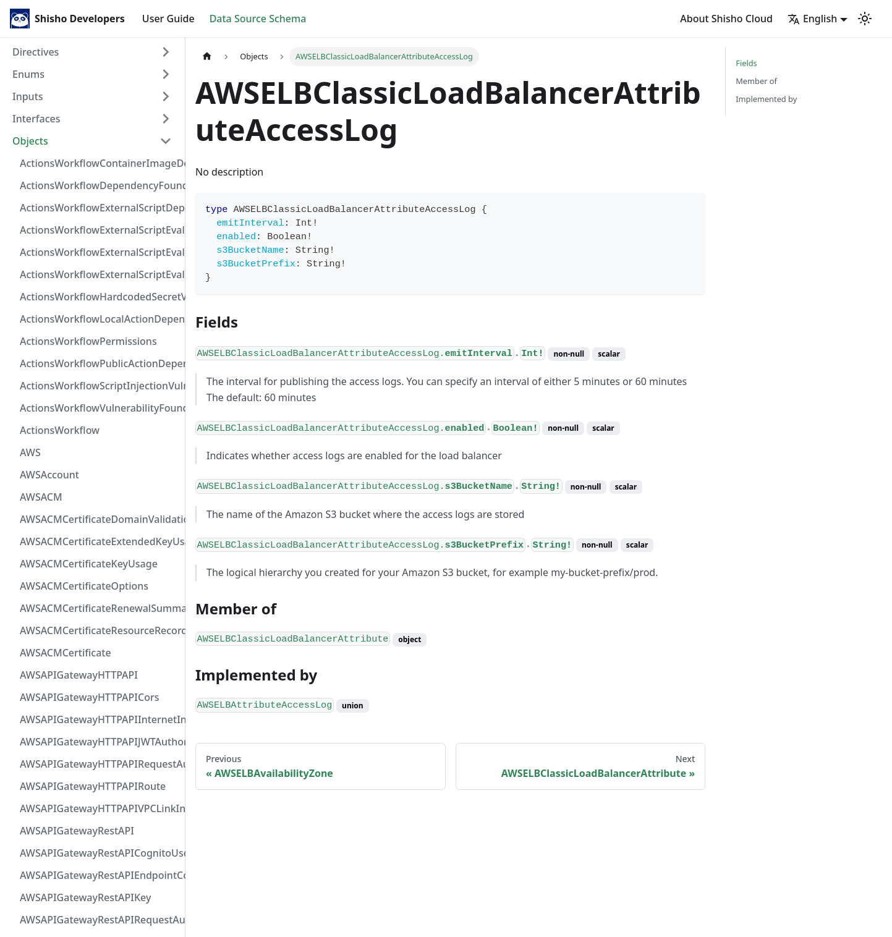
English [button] (812, 18)
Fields (746, 63)
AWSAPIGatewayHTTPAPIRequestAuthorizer (99, 764)
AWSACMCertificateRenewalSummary (99, 608)
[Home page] (207, 56)
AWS (30, 452)
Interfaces (36, 118)
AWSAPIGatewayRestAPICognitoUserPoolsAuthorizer (99, 853)
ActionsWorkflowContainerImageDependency (99, 163)
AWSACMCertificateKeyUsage (89, 563)
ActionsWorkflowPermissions (88, 341)
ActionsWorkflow (60, 430)
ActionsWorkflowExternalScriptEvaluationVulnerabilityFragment (99, 230)
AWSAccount (49, 474)
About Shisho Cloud (726, 18)
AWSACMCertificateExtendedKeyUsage (99, 541)
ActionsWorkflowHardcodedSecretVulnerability (99, 296)
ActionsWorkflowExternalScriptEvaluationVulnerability (99, 274)
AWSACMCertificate (65, 652)
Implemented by (766, 98)
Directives (35, 52)
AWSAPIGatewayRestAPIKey (85, 897)
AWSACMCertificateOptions (84, 586)
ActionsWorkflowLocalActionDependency (99, 319)
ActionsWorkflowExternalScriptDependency (99, 207)
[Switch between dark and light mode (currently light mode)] (865, 18)
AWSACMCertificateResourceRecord (99, 630)
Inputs (27, 96)
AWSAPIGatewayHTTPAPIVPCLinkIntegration (99, 808)
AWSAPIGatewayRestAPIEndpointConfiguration (99, 875)
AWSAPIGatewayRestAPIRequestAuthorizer (99, 919)
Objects (30, 141)
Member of (756, 81)
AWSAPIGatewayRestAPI (77, 830)
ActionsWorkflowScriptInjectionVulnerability (99, 385)
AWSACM (41, 497)
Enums (28, 74)
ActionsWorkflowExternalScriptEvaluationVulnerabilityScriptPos (99, 252)
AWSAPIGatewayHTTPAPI (79, 675)
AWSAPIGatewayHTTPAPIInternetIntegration (99, 719)
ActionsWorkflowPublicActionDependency (99, 363)
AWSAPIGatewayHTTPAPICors (89, 697)
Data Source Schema (258, 18)
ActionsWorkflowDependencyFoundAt (99, 185)
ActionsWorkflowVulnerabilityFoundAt (99, 408)
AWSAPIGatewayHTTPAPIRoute (93, 786)
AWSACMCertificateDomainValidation (99, 519)
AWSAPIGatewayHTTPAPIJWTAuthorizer (99, 741)
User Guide (168, 18)
